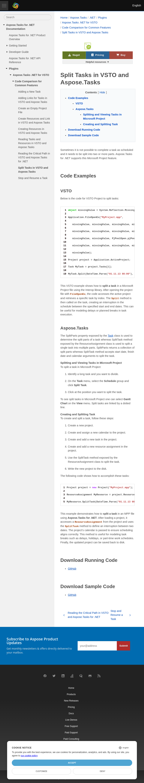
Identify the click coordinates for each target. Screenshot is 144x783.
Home (64, 17)
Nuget (74, 55)
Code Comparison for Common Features (28, 83)
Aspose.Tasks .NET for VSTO (31, 74)
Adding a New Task (29, 91)
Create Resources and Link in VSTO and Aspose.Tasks (34, 120)
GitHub (72, 568)
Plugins (14, 68)
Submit (123, 645)
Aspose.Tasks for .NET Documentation (20, 26)
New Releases (71, 700)
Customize (41, 771)
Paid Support (71, 732)
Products (71, 694)
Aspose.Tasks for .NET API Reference (24, 60)
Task (110, 335)
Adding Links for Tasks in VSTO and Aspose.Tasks (32, 100)
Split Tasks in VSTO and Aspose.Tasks (33, 169)
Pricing (97, 55)
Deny (102, 771)
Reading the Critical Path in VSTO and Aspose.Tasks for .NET (34, 157)
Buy (120, 55)
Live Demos (71, 720)
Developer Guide (19, 51)
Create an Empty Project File (32, 110)
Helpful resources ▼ (97, 62)
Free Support (71, 726)
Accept (72, 763)
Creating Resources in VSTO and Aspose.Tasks (32, 130)
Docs (71, 713)
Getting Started (18, 45)
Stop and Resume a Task (32, 178)
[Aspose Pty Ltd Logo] (16, 5)
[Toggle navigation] (4, 5)
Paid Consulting (71, 739)
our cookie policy (29, 755)
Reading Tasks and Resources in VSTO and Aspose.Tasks (32, 143)
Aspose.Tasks (78, 17)
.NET (92, 17)
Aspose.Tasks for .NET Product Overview (27, 37)
